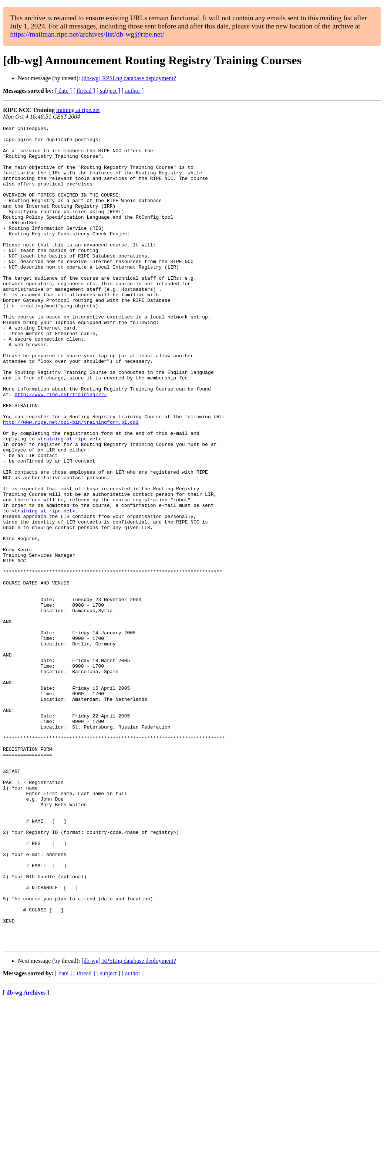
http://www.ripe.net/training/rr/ (60, 448)
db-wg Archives (26, 1156)
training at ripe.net (78, 110)
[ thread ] (84, 91)
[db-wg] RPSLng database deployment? (128, 78)
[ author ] (133, 91)
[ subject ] (108, 91)
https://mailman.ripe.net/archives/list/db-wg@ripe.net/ (87, 34)
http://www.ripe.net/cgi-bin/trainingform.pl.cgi (71, 481)
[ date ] (63, 91)
